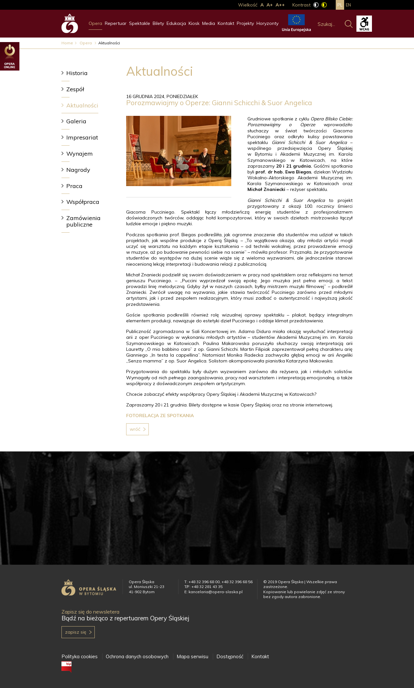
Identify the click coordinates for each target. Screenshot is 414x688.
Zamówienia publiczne (83, 221)
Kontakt (226, 23)
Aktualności (82, 105)
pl (340, 4)
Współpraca (82, 201)
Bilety (158, 23)
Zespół (75, 89)
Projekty (245, 23)
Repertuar (115, 23)
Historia (77, 73)
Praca (74, 186)
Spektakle (139, 23)
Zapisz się (75, 632)
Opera (95, 23)
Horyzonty (267, 23)
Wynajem (79, 153)
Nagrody (78, 169)
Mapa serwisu (192, 656)
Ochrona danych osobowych (137, 656)
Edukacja (176, 23)
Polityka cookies (79, 656)
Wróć (135, 429)
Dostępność (229, 656)
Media (208, 23)
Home (67, 42)
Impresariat (82, 137)
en (348, 4)
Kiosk (194, 23)
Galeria (76, 121)
